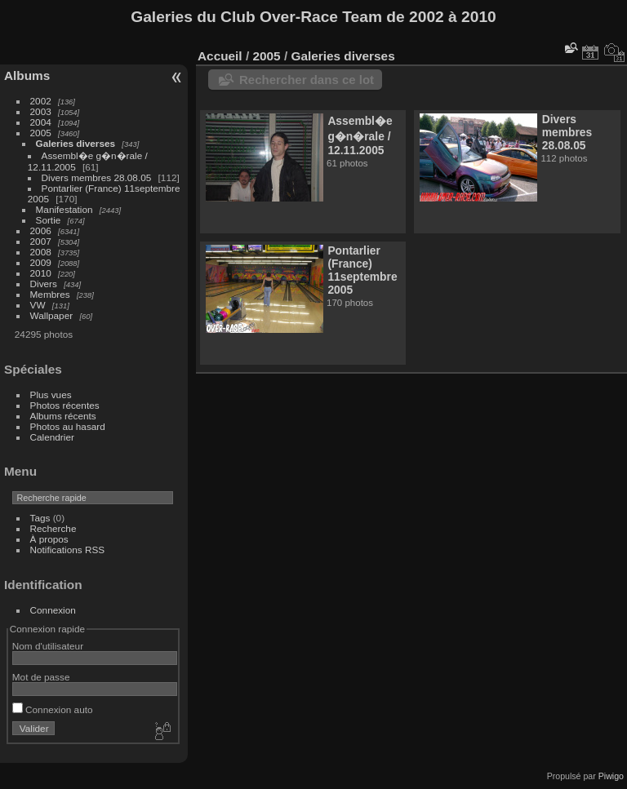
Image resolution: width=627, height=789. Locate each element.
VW (38, 304)
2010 (40, 273)
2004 (40, 122)
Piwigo (611, 776)
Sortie (48, 220)
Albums (27, 75)
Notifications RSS (67, 549)
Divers (43, 283)
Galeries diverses (75, 143)
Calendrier (52, 437)
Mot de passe (41, 677)
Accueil (220, 56)
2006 (40, 230)
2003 (40, 111)
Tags (40, 517)
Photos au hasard (67, 426)
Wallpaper (51, 315)
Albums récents (63, 415)
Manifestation (64, 209)
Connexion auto (52, 709)
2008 (40, 251)
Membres (50, 294)
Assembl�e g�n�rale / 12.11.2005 (359, 135)
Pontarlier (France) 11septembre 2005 (362, 270)
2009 (40, 262)
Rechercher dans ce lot (306, 79)
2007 (40, 241)
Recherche (53, 528)
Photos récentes (65, 405)
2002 (40, 100)
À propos (49, 539)
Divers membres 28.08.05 (97, 177)
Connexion (53, 610)
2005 (40, 132)
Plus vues (51, 394)
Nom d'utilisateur (47, 646)
